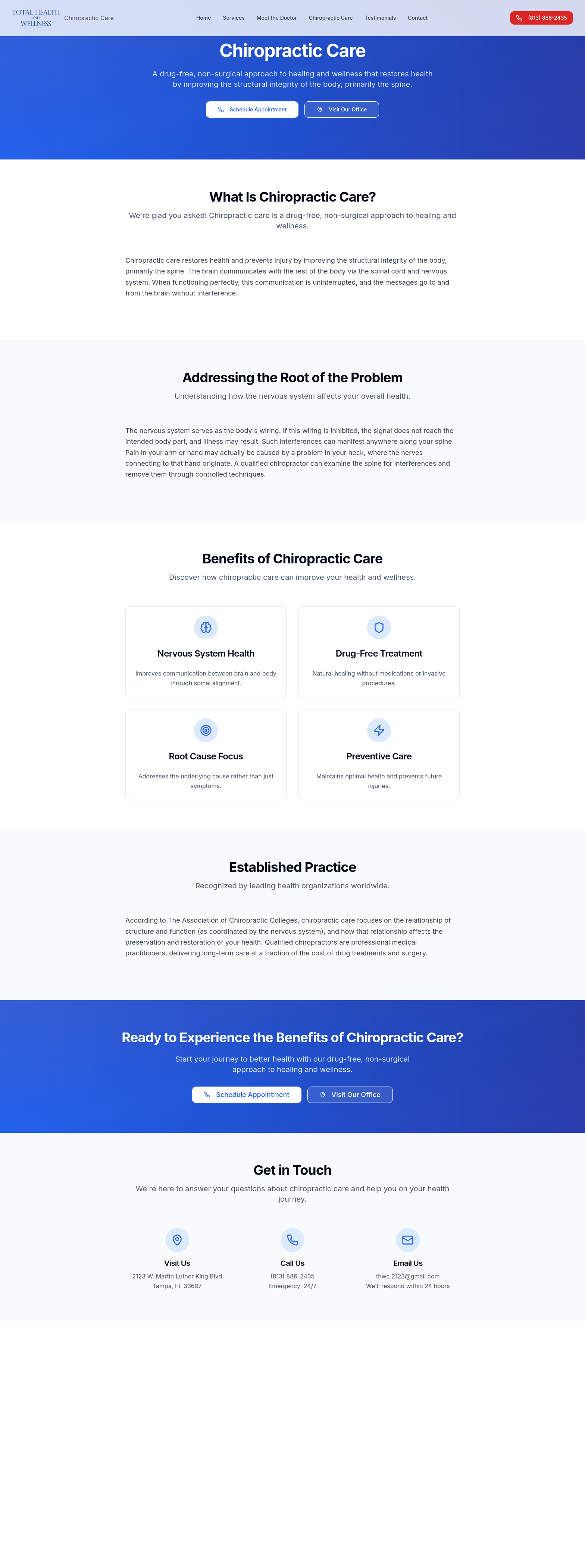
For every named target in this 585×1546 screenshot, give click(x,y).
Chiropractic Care (331, 18)
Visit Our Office (342, 109)
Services (233, 18)
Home (203, 18)
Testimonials (380, 18)
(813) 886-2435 (541, 18)
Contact (418, 18)
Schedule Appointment (252, 109)
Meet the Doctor (277, 18)
